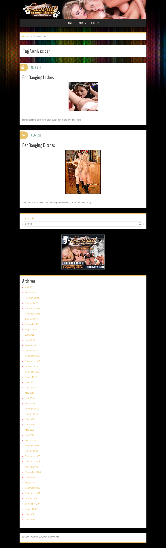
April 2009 (30, 435)
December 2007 (32, 488)
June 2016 (30, 387)
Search (29, 218)
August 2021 (31, 329)
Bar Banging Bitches (38, 145)
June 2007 (30, 519)
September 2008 (33, 472)
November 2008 (32, 461)
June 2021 (30, 340)
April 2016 (30, 398)
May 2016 (29, 393)
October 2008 (31, 467)
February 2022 (32, 298)
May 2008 (29, 482)
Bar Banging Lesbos (38, 77)
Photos (95, 23)
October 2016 (31, 366)
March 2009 (30, 440)
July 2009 (29, 419)
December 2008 (32, 456)
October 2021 (31, 319)
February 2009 (32, 446)
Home (69, 23)
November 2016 (32, 361)
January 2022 (31, 303)
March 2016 (30, 403)
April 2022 (30, 287)
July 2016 (29, 382)
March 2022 (30, 292)
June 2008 (30, 477)
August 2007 (31, 509)
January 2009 (31, 451)
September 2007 (33, 504)
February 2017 (32, 345)
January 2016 (31, 414)
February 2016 (32, 409)
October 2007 (31, 498)
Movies (82, 23)
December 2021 (32, 308)
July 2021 (29, 335)
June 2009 (30, 424)
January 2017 (31, 350)
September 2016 (33, 372)
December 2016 (32, 356)
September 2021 (33, 324)
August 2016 (31, 377)
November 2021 (32, 314)
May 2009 (29, 430)
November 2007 (32, 493)
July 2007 (29, 514)
